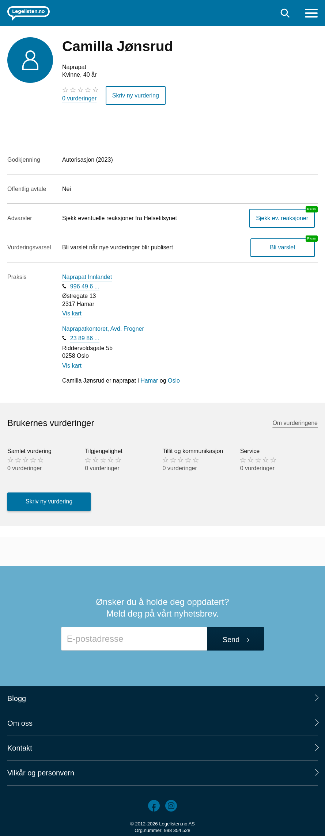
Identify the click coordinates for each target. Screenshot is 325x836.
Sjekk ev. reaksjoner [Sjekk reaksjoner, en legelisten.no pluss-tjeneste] (282, 218)
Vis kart (72, 313)
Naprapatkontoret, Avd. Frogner (103, 329)
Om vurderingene (295, 423)
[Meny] (311, 14)
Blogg (16, 698)
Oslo (174, 380)
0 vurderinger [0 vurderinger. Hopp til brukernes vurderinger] (79, 98)
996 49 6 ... (84, 286)
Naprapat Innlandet (87, 277)
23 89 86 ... (84, 338)
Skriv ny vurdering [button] (135, 95)
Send (231, 640)
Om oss (20, 723)
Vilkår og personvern (40, 773)
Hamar (149, 380)
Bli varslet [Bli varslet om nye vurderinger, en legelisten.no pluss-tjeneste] (282, 247)
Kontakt (19, 748)
